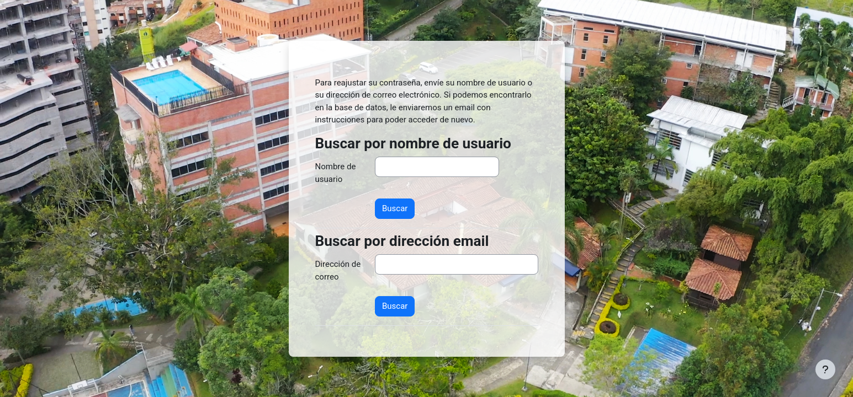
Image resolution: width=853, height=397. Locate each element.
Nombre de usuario (335, 173)
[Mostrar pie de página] (825, 369)
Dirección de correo (338, 270)
